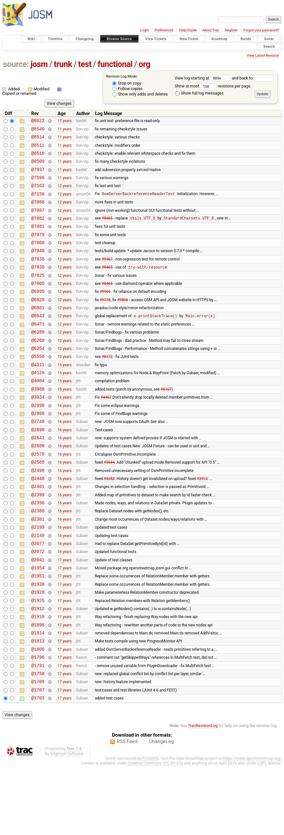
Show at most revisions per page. (213, 86)
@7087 (37, 222)
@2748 (37, 458)
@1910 (37, 676)
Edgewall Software (66, 822)
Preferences (163, 30)
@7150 (37, 203)
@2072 (37, 603)
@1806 (37, 712)
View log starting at (203, 78)
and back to (253, 78)
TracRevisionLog (203, 794)
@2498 (37, 512)
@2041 (37, 612)
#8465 (107, 230)
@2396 (37, 549)
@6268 (37, 367)
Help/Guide (188, 30)
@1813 (37, 703)
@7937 (37, 176)
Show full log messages (199, 93)
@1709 (37, 749)
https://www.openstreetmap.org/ (252, 827)
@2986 (37, 449)
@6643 (37, 339)
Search (269, 46)
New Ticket (189, 39)
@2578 (37, 494)
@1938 (37, 640)
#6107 (166, 421)
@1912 (37, 667)
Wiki (31, 39)
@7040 (37, 267)
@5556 (37, 385)
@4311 (37, 394)
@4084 (37, 412)
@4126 (37, 403)
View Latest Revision (263, 56)
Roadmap (219, 39)
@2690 (37, 467)
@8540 (37, 131)
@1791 (37, 731)
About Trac (210, 30)
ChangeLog (161, 811)
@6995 (37, 312)
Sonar (269, 39)
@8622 (37, 121)
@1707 (37, 758)
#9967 (107, 276)
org (144, 64)
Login (144, 30)
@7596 (37, 185)
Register (231, 30)
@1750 (37, 740)
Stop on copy (126, 83)
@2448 (37, 521)
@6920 (37, 321)
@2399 (37, 540)
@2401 (37, 530)
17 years (64, 612)
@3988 (37, 421)
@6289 (37, 358)
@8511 (37, 149)
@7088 (37, 212)
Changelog (84, 39)
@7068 (37, 258)
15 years (64, 394)
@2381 (37, 567)
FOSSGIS (150, 827)
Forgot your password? (261, 30)
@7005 (37, 303)
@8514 (37, 139)
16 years (64, 430)
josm (39, 64)
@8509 (37, 167)
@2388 (37, 558)
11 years (64, 121)
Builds (246, 39)
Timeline (55, 39)
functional (115, 64)
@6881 (37, 330)
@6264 (37, 376)
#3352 (109, 521)
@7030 (37, 285)
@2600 (37, 485)
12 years (64, 194)
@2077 (37, 594)
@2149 (37, 585)
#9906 (105, 312)
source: (16, 64)
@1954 (37, 621)
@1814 (37, 694)
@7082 (37, 230)
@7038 (37, 276)
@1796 (37, 721)
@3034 (37, 430)
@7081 (37, 239)
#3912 (202, 521)
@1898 (37, 685)
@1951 (37, 630)
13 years (64, 385)
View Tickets (156, 39)
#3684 (109, 503)
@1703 (37, 767)
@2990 (37, 440)
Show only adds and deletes (140, 94)
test (84, 64)
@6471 (37, 349)
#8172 (107, 385)
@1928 (37, 649)
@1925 (37, 658)
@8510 (37, 158)
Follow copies (127, 88)
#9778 (105, 321)
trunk (63, 64)
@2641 (37, 476)
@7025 (37, 294)
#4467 (106, 430)
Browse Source (119, 39)
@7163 (37, 194)
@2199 (37, 576)
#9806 (122, 321)
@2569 (37, 503)
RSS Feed (127, 811)
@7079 (37, 249)
